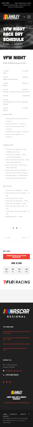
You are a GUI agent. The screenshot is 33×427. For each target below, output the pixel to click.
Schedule (13, 414)
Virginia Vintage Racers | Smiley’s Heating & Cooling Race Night (16, 256)
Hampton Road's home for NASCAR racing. (16, 398)
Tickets (23, 414)
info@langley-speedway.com (14, 371)
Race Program (18, 44)
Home (5, 414)
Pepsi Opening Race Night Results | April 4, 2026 (16, 344)
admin (7, 44)
